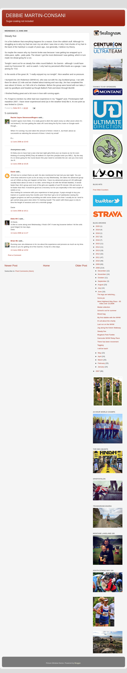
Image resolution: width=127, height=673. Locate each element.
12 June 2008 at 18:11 (19, 211)
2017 (98, 237)
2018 (98, 233)
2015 (98, 244)
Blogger (77, 663)
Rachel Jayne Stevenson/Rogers (24, 117)
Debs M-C (15, 219)
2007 (98, 371)
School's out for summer (106, 311)
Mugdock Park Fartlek (106, 335)
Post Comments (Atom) (24, 271)
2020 (98, 226)
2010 (98, 261)
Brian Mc (14, 241)
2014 (98, 247)
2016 (98, 240)
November (102, 274)
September (102, 281)
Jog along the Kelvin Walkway (109, 328)
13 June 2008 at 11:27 (19, 233)
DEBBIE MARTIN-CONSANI (35, 15)
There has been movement (107, 342)
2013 (98, 250)
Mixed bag (101, 314)
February (101, 363)
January (101, 367)
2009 (98, 264)
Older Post (81, 265)
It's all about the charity (106, 321)
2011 (98, 257)
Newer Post (11, 265)
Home (46, 265)
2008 (98, 268)
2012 (98, 254)
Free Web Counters (100, 190)
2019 (98, 230)
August (101, 285)
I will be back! (102, 349)
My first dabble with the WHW (109, 317)
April (100, 356)
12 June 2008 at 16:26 (19, 164)
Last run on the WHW (105, 324)
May (100, 353)
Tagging (100, 345)
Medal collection (103, 307)
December (102, 271)
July (99, 288)
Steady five (101, 331)
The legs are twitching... (106, 294)
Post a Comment (14, 255)
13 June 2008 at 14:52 (19, 250)
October (101, 278)
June (100, 292)
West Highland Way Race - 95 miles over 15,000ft (109, 302)
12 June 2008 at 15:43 (19, 142)
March (100, 360)
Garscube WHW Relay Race (108, 338)
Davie (13, 172)
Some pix (101, 298)
